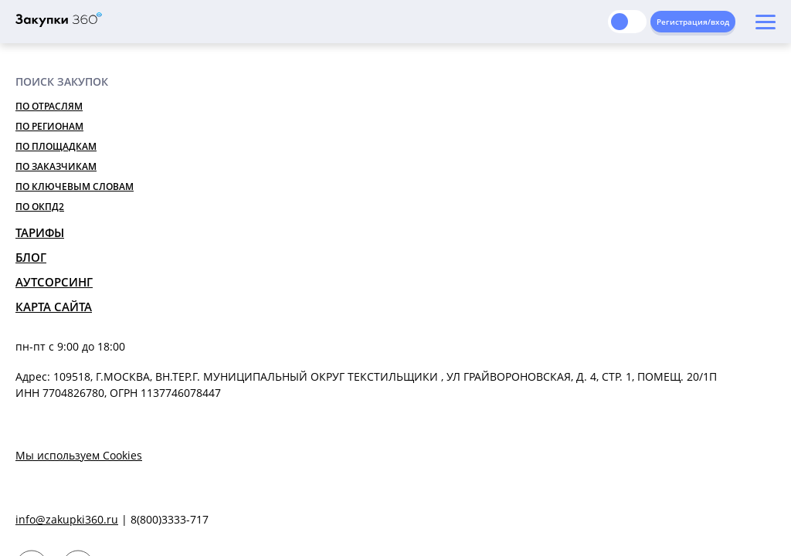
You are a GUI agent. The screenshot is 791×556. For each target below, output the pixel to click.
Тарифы (39, 232)
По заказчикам (56, 166)
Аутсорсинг (54, 282)
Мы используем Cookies (78, 455)
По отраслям (49, 106)
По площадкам (56, 146)
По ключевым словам (74, 186)
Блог (30, 257)
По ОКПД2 (39, 206)
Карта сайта (53, 306)
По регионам (49, 126)
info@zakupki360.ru (66, 519)
